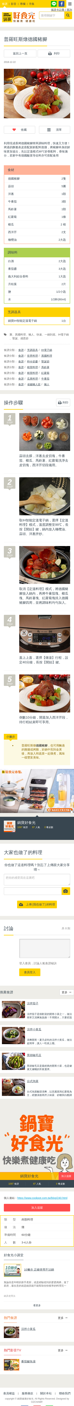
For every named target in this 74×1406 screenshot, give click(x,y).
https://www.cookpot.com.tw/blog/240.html (42, 1197)
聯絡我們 (65, 1393)
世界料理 (32, 355)
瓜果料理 (32, 378)
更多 (66, 992)
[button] (70, 4)
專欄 (22, 3)
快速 (39, 334)
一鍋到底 (50, 334)
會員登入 (30, 972)
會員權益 (9, 1393)
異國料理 (20, 334)
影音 (13, 3)
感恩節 (24, 338)
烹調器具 (32, 350)
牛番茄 (45, 378)
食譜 (4, 3)
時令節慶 (32, 361)
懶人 (31, 334)
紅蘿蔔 (45, 372)
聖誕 (15, 338)
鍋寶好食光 (29, 1176)
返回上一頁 (20, 53)
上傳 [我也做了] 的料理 (37, 904)
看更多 (37, 1305)
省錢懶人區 (34, 384)
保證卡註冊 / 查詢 (61, 9)
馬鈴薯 (45, 367)
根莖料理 (32, 367)
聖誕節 (45, 361)
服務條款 (27, 1393)
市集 (31, 3)
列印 (53, 53)
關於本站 (46, 1393)
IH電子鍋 (63, 334)
